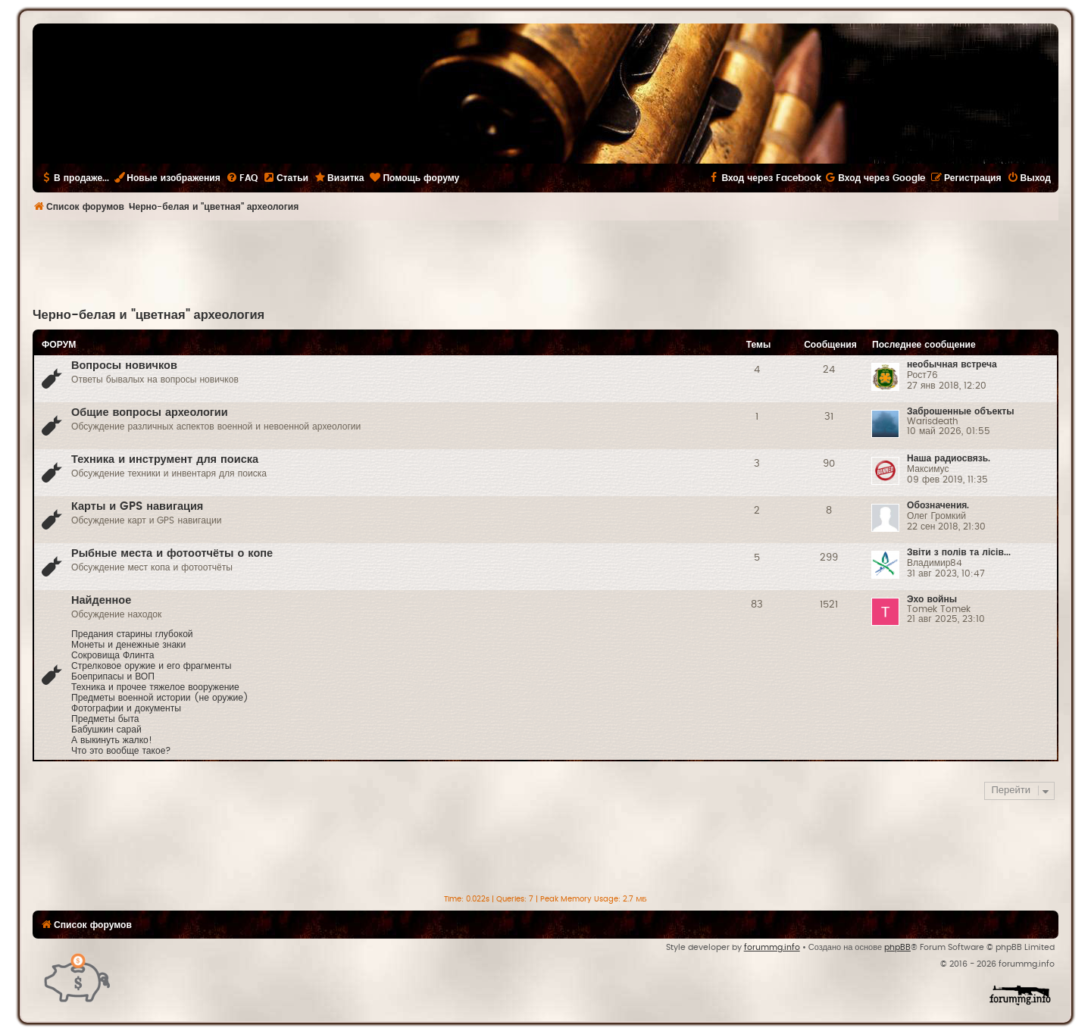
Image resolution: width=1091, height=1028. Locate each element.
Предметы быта (105, 718)
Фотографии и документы (126, 708)
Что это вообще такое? (121, 750)
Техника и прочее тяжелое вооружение (155, 687)
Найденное (101, 600)
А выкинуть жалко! (111, 740)
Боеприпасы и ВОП (113, 676)
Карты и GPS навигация (137, 506)
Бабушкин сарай (106, 729)
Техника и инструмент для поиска (164, 459)
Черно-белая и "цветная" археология (148, 315)
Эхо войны (932, 599)
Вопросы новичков (124, 365)
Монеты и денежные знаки (128, 644)
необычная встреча (952, 364)
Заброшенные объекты (960, 411)
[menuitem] (242, 178)
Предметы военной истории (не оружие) (160, 697)
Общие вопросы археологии (149, 412)
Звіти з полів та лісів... (959, 552)
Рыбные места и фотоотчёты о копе (172, 553)
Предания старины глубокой (132, 634)
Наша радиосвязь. (948, 458)
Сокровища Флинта (112, 655)
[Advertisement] (545, 262)
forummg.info (772, 947)
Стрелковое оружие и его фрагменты (151, 665)
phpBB (897, 947)
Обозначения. (938, 505)
